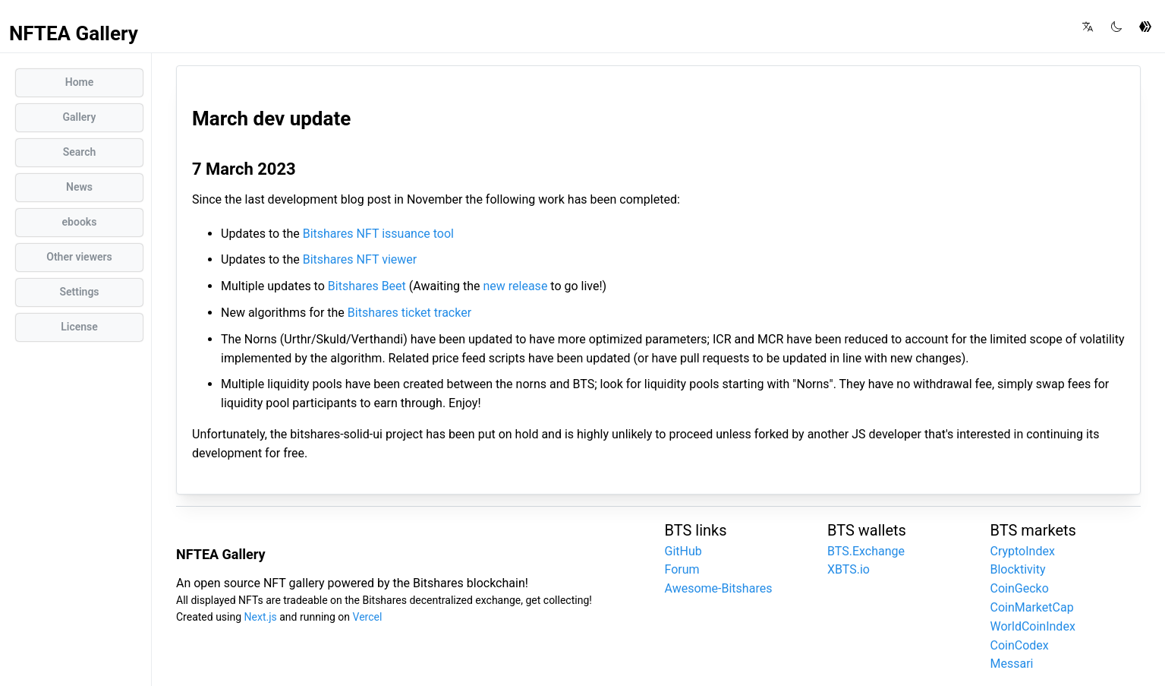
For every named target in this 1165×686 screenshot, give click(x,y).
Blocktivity (1018, 569)
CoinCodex (1019, 645)
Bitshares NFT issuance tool (378, 233)
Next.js (260, 617)
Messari (1012, 663)
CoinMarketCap (1032, 607)
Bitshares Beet (367, 286)
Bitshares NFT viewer (360, 259)
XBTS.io (848, 569)
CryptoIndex (1022, 551)
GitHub (683, 551)
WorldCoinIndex (1032, 626)
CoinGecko (1019, 588)
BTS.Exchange (866, 551)
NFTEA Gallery (73, 33)
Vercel (368, 617)
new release (515, 286)
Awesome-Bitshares (719, 588)
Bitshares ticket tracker (409, 312)
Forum (682, 569)
